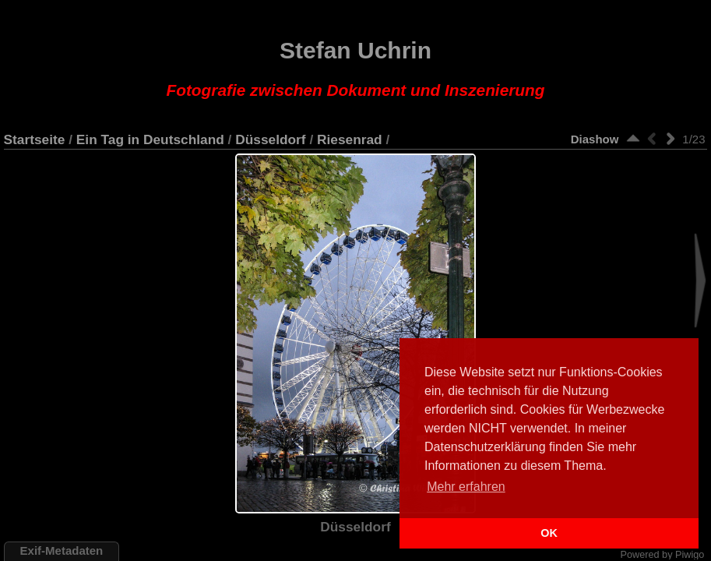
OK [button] (549, 533)
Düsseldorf (270, 139)
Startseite (34, 139)
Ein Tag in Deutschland (150, 139)
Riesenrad (349, 139)
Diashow (595, 139)
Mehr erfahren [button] (466, 486)
